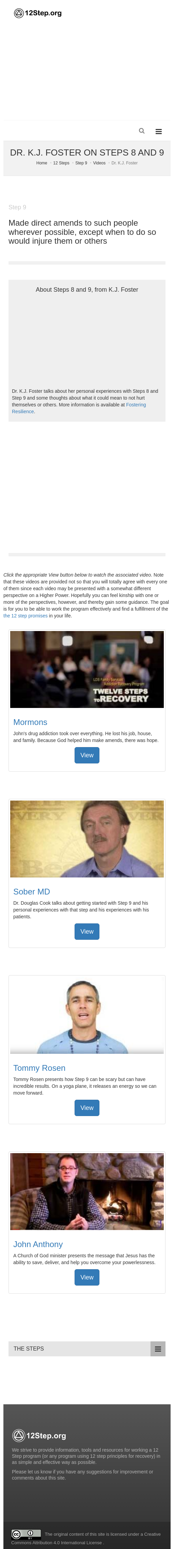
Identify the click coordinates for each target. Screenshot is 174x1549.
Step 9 (81, 163)
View (87, 755)
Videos (99, 163)
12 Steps (61, 163)
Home (41, 163)
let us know (40, 1471)
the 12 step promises (25, 615)
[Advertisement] (87, 69)
